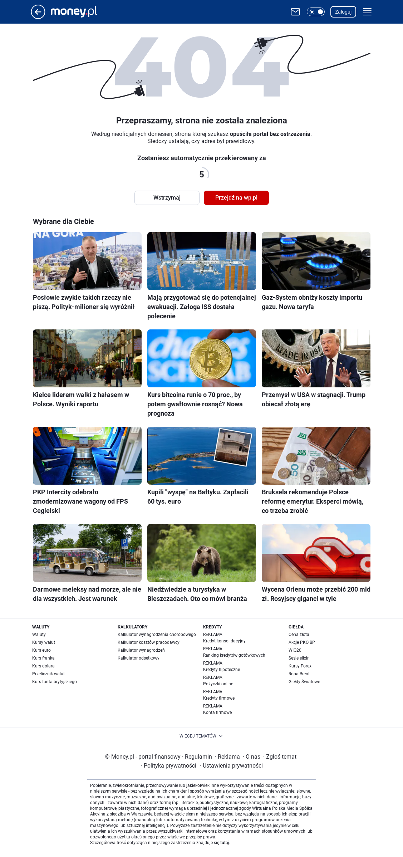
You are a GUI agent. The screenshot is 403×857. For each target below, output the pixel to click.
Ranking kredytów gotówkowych (234, 655)
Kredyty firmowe (219, 698)
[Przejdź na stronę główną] (38, 17)
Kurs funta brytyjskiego (54, 681)
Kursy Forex (300, 666)
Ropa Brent (299, 673)
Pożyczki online (218, 683)
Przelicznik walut (48, 673)
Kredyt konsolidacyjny (224, 640)
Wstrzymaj (167, 197)
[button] (316, 12)
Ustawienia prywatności (231, 765)
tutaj (224, 842)
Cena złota (299, 634)
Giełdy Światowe (304, 681)
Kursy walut (43, 642)
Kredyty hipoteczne (221, 669)
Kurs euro (41, 650)
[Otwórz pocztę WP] (295, 12)
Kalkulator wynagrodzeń (141, 650)
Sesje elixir (299, 658)
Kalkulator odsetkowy (138, 658)
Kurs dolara (43, 666)
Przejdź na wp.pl (236, 197)
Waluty (39, 634)
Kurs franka (43, 658)
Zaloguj (343, 12)
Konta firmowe (217, 712)
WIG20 (295, 650)
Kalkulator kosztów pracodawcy (149, 642)
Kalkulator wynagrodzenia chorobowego (157, 634)
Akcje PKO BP (302, 642)
